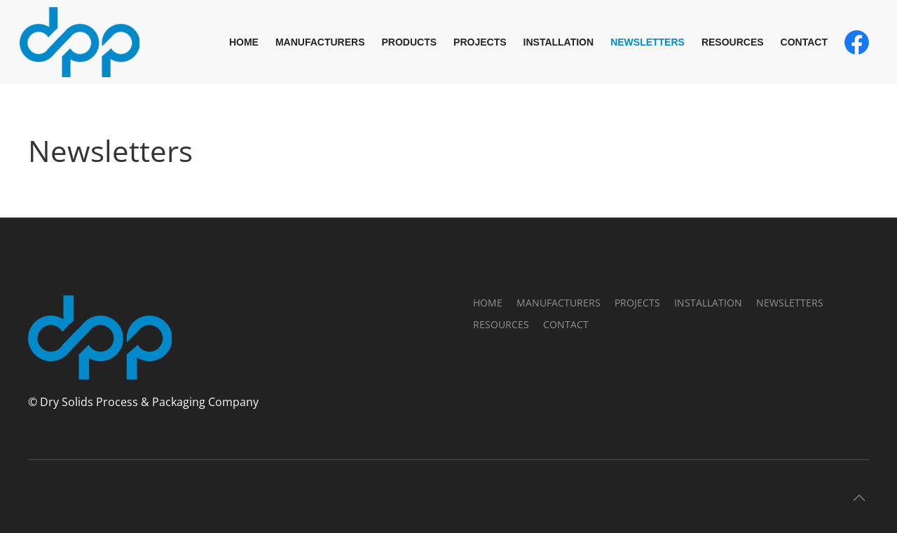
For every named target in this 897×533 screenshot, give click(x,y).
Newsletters (647, 42)
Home (244, 42)
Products (409, 42)
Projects (479, 42)
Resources (732, 42)
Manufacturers (320, 42)
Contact (804, 42)
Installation (558, 42)
